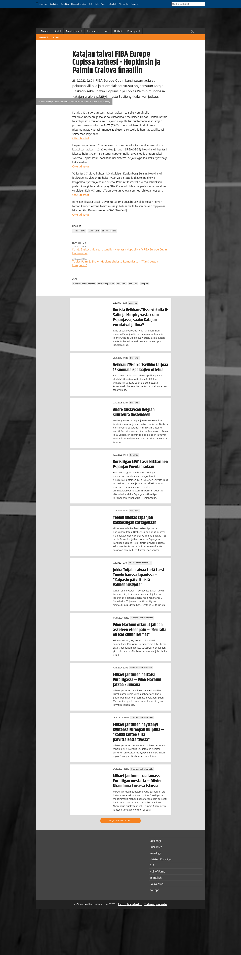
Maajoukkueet (74, 31)
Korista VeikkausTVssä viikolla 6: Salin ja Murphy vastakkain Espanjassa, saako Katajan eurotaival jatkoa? (140, 317)
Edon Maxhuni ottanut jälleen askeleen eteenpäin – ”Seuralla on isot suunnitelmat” (139, 629)
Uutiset (118, 31)
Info (107, 31)
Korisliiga (65, 4)
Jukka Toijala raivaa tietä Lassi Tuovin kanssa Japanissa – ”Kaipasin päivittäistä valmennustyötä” (138, 577)
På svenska (123, 4)
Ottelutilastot (80, 138)
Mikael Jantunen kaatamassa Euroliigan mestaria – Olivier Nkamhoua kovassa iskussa (137, 781)
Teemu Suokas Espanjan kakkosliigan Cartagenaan (134, 520)
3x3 (90, 4)
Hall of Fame (100, 4)
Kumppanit (133, 31)
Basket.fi (43, 37)
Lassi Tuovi (94, 230)
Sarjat (57, 31)
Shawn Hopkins (109, 230)
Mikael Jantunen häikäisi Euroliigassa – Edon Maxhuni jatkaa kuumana (137, 679)
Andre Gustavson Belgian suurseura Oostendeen (134, 412)
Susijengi (43, 4)
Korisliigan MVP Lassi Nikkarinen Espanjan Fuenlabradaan (140, 464)
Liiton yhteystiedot (130, 904)
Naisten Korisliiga (78, 4)
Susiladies (54, 4)
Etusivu (45, 31)
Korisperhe (93, 31)
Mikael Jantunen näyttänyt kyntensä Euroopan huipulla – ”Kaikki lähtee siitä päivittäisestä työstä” (138, 732)
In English (112, 4)
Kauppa (134, 4)
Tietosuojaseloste (155, 904)
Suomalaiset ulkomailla (84, 283)
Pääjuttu (144, 283)
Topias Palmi (79, 230)
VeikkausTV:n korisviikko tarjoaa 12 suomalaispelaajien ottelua (140, 367)
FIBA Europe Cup (106, 283)
